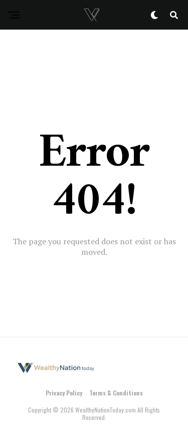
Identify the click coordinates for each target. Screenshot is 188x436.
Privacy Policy (64, 392)
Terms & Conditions (116, 392)
